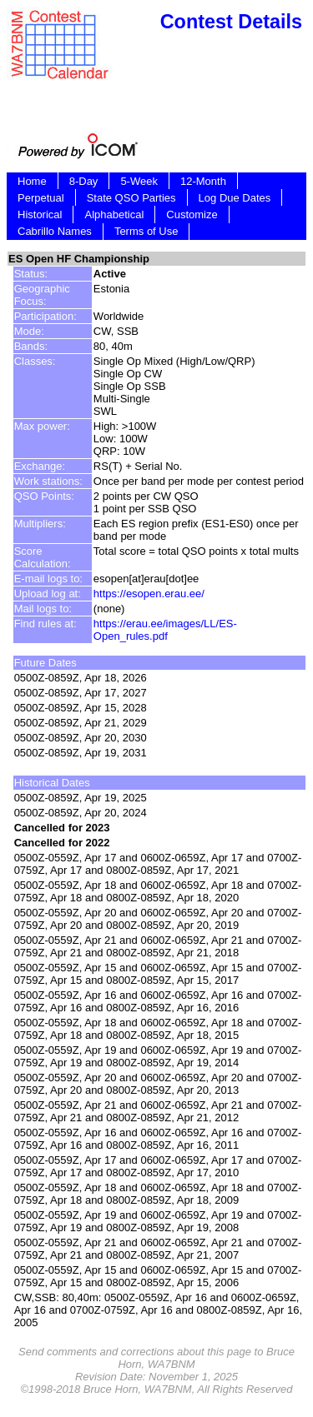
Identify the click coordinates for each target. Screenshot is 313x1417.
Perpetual (41, 198)
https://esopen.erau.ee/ (148, 593)
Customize (191, 214)
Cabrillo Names (55, 231)
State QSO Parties (131, 198)
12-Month (203, 181)
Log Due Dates (235, 198)
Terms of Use (146, 231)
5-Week (139, 181)
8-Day (83, 181)
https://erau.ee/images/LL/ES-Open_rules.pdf (165, 629)
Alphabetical (114, 214)
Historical (40, 214)
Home (32, 181)
